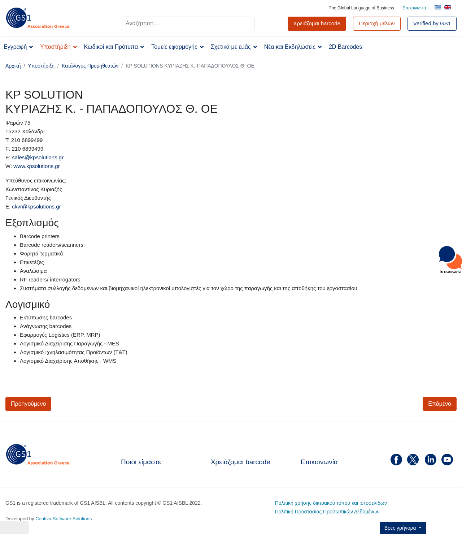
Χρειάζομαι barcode (240, 462)
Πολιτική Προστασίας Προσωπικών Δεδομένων (327, 511)
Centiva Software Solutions (63, 518)
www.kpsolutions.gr (36, 166)
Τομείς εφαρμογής (174, 47)
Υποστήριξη (55, 47)
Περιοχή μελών (377, 23)
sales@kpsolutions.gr (38, 157)
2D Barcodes (345, 47)
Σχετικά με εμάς (231, 47)
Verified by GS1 (432, 23)
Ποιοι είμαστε (141, 462)
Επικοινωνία (414, 7)
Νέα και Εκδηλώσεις (289, 47)
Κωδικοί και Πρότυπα (111, 47)
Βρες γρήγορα (401, 528)
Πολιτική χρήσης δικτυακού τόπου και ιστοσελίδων (331, 503)
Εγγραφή (15, 47)
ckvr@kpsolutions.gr (36, 206)
